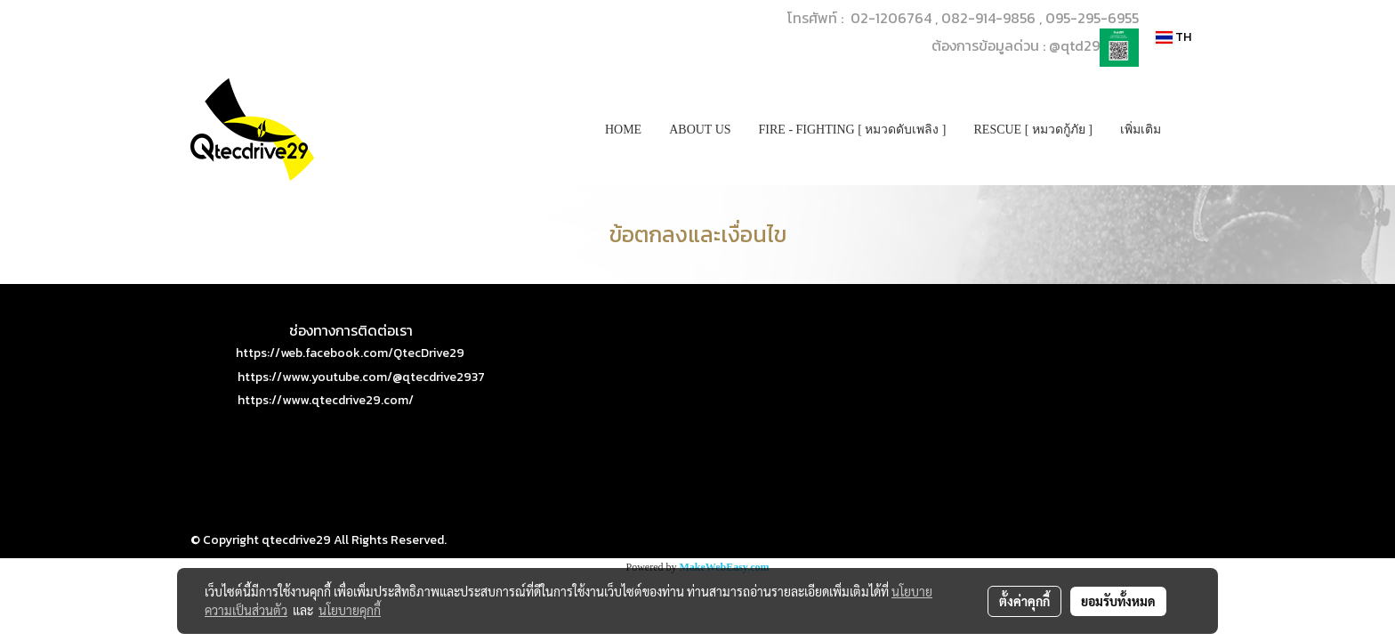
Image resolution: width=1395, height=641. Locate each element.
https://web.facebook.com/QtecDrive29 (350, 353)
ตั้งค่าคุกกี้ (1024, 601)
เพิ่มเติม (1140, 129)
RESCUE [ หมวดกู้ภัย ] (1033, 129)
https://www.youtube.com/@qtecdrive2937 (361, 377)
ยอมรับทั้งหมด (1118, 601)
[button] (1190, 130)
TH (1173, 37)
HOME (623, 129)
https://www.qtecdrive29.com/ (326, 400)
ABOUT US (699, 129)
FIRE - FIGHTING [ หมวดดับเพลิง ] (853, 129)
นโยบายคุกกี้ (350, 610)
